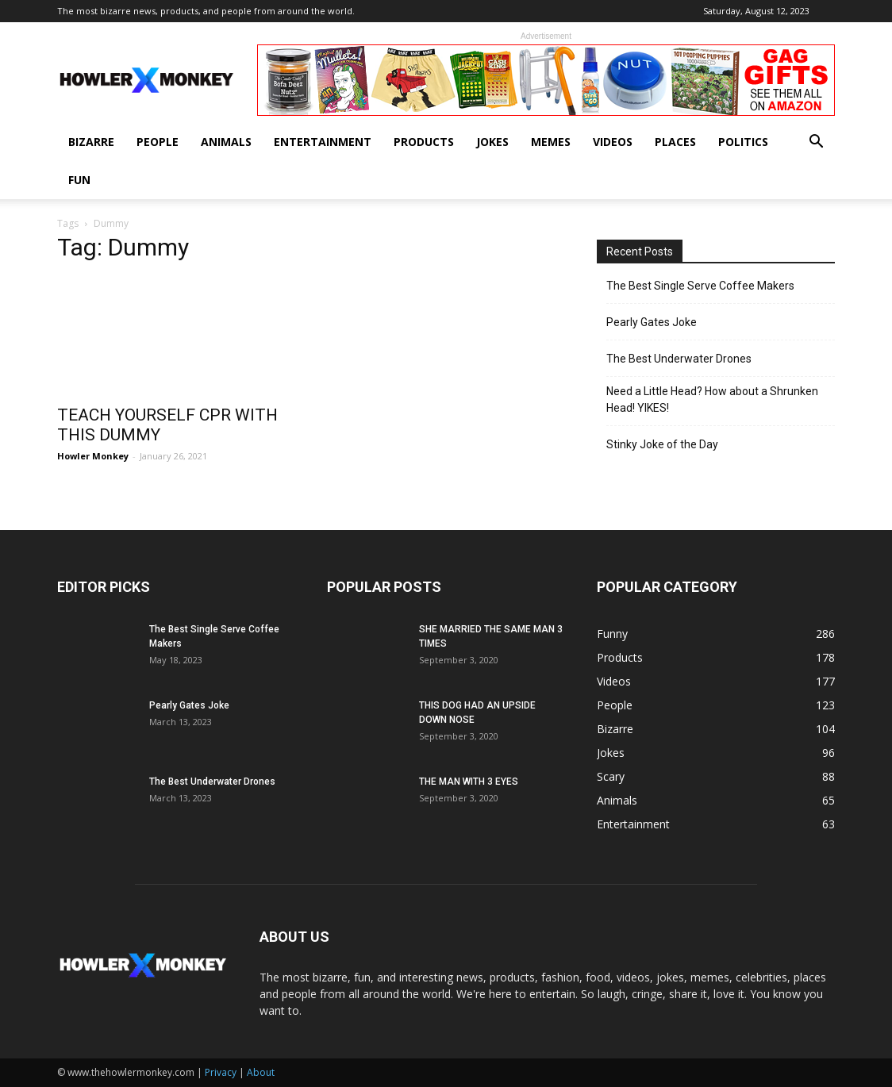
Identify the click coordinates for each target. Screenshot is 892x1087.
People (157, 141)
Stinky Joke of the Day (662, 444)
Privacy (220, 1072)
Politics (743, 141)
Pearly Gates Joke (651, 322)
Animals (226, 141)
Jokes (492, 141)
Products (424, 141)
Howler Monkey (93, 456)
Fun (79, 179)
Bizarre (91, 141)
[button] (816, 143)
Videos (612, 141)
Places (675, 141)
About (261, 1072)
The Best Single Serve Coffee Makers (700, 285)
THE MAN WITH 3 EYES (468, 781)
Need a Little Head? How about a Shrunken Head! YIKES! (712, 399)
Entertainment (322, 141)
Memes (551, 141)
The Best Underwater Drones (679, 358)
